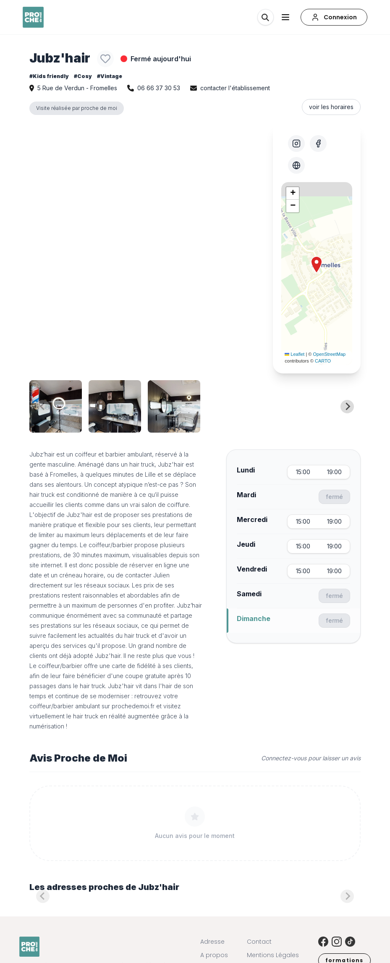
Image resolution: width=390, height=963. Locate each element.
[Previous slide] (43, 406)
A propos (214, 955)
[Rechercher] (265, 17)
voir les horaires (331, 106)
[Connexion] (334, 17)
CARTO (323, 360)
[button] (316, 265)
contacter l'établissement (235, 87)
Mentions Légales (273, 955)
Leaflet (294, 354)
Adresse (212, 941)
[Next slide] (347, 406)
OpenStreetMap (329, 354)
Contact (259, 941)
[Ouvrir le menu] (285, 17)
